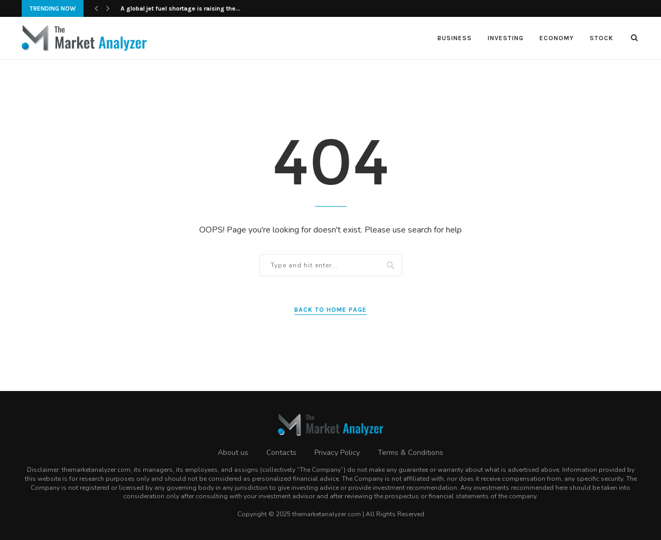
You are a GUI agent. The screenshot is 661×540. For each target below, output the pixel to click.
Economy (556, 38)
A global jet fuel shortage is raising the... (180, 8)
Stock (601, 38)
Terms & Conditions (410, 453)
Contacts (281, 453)
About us (233, 453)
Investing (506, 38)
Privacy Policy (337, 453)
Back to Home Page (330, 309)
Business (454, 38)
